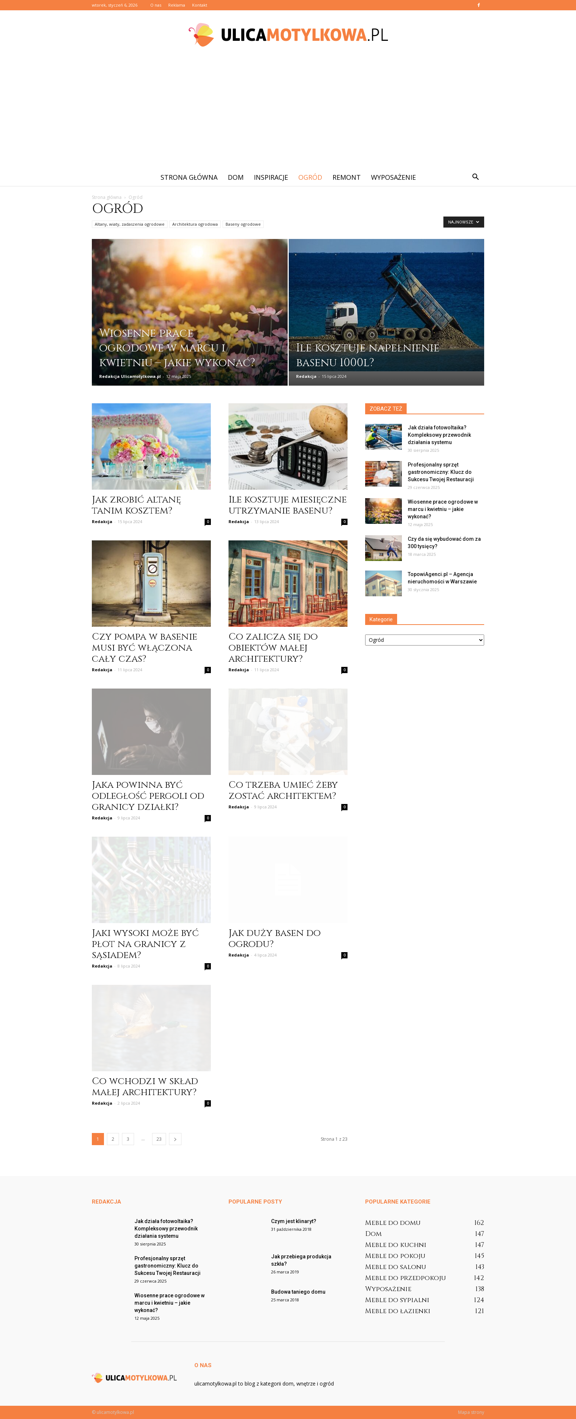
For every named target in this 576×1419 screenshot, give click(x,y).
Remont (346, 177)
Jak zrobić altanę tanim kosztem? (136, 505)
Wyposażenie (393, 177)
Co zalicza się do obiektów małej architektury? (273, 647)
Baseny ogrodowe (243, 224)
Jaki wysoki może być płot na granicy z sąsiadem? (145, 944)
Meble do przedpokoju (405, 1278)
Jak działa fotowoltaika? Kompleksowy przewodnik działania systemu (439, 435)
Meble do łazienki (398, 1311)
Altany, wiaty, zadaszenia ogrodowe (130, 224)
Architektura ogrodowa (195, 224)
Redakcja (306, 376)
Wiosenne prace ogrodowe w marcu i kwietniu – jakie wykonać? (443, 509)
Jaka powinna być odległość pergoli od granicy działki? (148, 796)
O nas (155, 5)
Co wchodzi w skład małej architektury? (145, 1087)
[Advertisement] (288, 113)
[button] (475, 177)
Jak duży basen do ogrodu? (274, 939)
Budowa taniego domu (298, 1292)
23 (159, 1139)
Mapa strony (471, 1412)
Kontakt (199, 5)
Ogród (310, 177)
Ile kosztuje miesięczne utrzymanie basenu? (287, 505)
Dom (236, 177)
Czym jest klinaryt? (293, 1221)
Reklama (176, 5)
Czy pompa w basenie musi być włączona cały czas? (144, 647)
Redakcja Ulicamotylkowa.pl (130, 376)
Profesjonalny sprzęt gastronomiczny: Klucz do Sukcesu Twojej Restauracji (441, 472)
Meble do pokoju (395, 1256)
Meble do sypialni (397, 1300)
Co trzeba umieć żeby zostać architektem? (283, 791)
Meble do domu (393, 1222)
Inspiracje (271, 177)
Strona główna (189, 177)
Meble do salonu (395, 1267)
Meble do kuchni (395, 1245)
